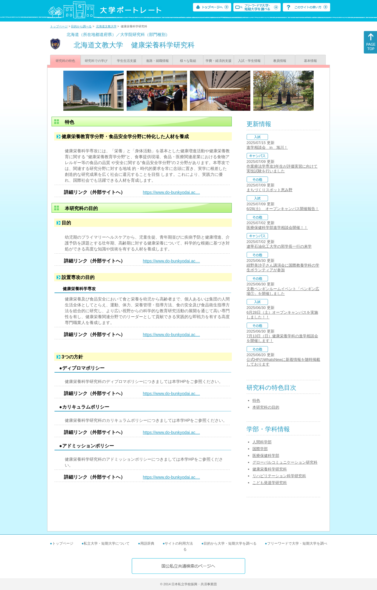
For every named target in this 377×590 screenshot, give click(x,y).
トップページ (59, 26)
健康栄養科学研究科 (269, 469)
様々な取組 (188, 60)
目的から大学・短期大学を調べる (230, 543)
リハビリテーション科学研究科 (279, 476)
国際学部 (260, 449)
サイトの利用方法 (179, 543)
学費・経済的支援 (219, 60)
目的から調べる (81, 26)
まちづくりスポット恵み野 (269, 190)
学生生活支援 (126, 60)
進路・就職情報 (157, 60)
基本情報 (310, 60)
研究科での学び (96, 60)
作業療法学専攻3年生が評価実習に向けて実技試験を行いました (282, 168)
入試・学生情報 (249, 60)
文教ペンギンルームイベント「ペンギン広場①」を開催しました (283, 291)
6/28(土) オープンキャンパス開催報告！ (283, 208)
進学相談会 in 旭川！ (267, 147)
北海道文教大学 (106, 26)
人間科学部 (262, 442)
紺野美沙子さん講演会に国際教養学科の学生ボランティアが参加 (283, 267)
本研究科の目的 (265, 407)
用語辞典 (147, 543)
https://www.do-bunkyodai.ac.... (171, 192)
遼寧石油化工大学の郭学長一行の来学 (279, 246)
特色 (256, 400)
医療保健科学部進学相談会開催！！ (277, 227)
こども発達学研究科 (269, 482)
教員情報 (279, 60)
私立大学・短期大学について (107, 543)
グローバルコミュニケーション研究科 (285, 462)
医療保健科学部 (265, 455)
